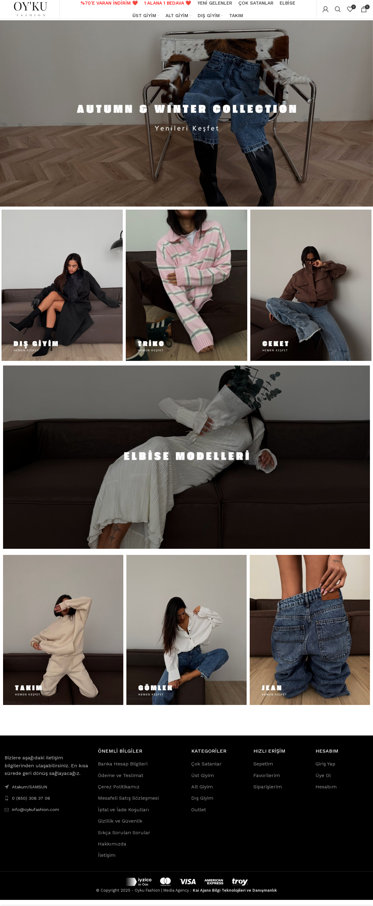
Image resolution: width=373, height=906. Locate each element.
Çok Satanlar (206, 770)
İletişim (106, 861)
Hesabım (326, 793)
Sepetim (263, 770)
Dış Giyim (202, 804)
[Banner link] (186, 119)
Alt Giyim (202, 793)
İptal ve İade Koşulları (123, 816)
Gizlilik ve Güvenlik (120, 827)
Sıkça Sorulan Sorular (124, 838)
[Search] (338, 12)
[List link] (47, 804)
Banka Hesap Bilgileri (122, 770)
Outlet (198, 816)
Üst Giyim (202, 781)
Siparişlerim (267, 793)
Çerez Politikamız (119, 793)
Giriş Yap (325, 770)
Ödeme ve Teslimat (120, 781)
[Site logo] (32, 12)
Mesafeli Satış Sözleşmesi (128, 804)
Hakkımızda (112, 850)
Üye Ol (323, 781)
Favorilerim (266, 781)
